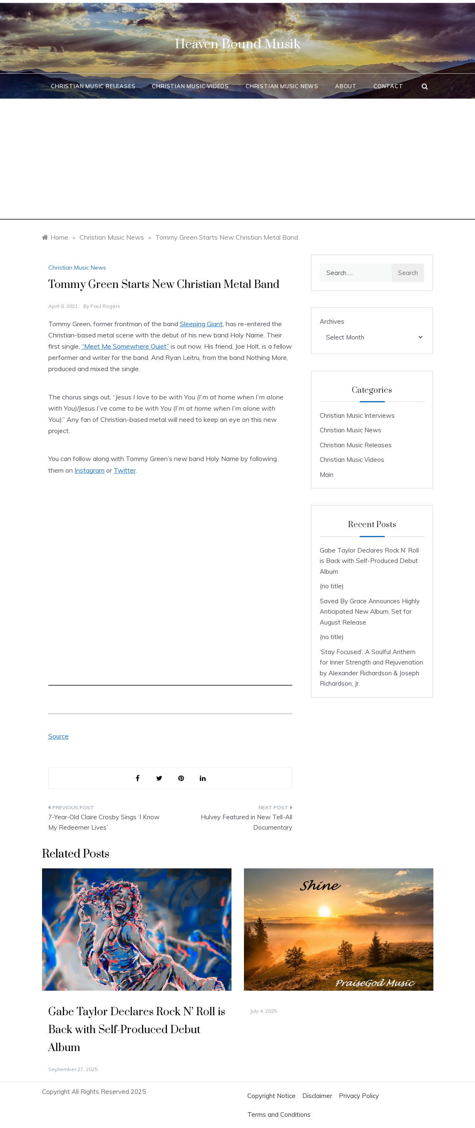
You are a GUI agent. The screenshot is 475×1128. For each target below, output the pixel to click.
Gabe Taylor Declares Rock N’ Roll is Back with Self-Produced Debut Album (369, 560)
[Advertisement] (237, 161)
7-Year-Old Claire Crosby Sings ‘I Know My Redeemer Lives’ (103, 822)
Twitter (125, 470)
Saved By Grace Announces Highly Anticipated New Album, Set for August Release (370, 611)
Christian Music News (282, 86)
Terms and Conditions (279, 1114)
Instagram (89, 470)
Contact (388, 86)
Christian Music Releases (93, 86)
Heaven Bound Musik (238, 44)
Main (326, 474)
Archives (332, 321)
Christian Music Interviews (357, 415)
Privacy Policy (359, 1096)
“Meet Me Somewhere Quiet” (125, 346)
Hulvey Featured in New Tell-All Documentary (246, 822)
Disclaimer (317, 1096)
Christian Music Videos (190, 86)
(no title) (332, 586)
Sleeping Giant (201, 324)
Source (58, 736)
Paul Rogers (105, 306)
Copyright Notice (271, 1096)
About (346, 86)
